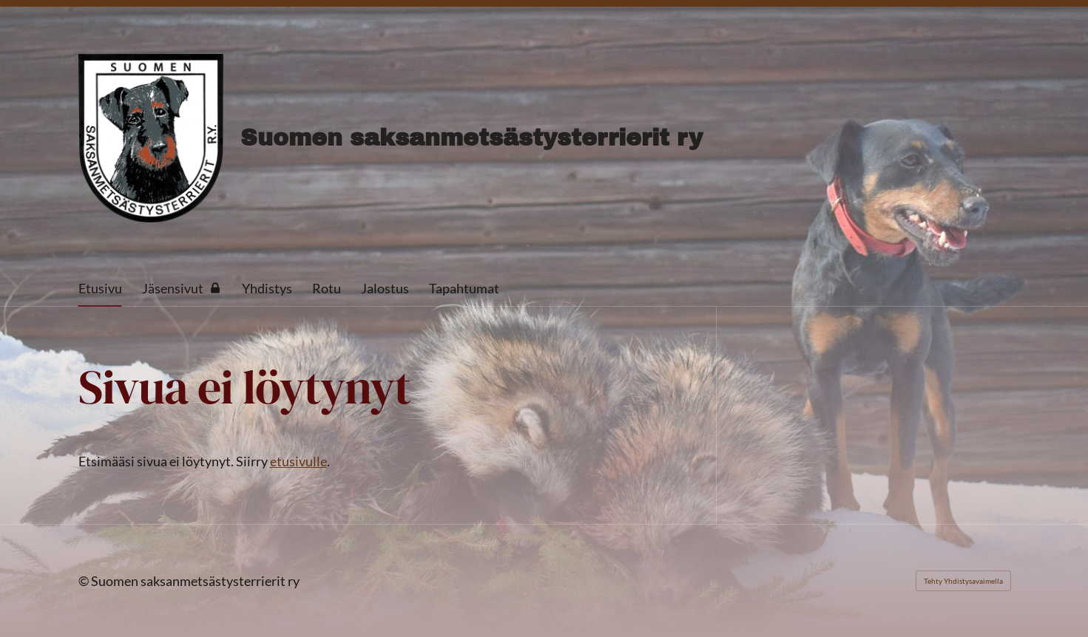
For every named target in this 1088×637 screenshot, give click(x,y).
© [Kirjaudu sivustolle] (84, 581)
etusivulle (298, 461)
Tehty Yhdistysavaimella (963, 580)
